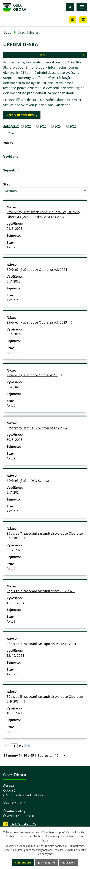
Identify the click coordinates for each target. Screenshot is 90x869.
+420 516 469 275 (23, 824)
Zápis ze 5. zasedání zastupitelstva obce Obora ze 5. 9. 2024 (45, 698)
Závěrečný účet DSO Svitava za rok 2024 (40, 428)
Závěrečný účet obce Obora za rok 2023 (40, 322)
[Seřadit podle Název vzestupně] (15, 142)
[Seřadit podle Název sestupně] (15, 143)
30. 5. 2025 (14, 439)
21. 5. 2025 (14, 228)
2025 (73, 126)
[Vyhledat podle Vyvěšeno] (45, 163)
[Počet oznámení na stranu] (59, 755)
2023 (43, 126)
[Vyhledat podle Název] (45, 149)
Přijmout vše (23, 862)
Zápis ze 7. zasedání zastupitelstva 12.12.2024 (45, 644)
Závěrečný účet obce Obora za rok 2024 (40, 269)
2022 (28, 126)
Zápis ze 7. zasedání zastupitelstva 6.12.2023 (44, 591)
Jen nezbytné (46, 862)
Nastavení (68, 862)
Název (8, 143)
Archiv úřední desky (21, 115)
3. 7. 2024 (13, 334)
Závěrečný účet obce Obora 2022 (35, 375)
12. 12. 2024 (15, 655)
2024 (58, 126)
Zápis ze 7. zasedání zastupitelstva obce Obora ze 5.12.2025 (45, 535)
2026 (11, 133)
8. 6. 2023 (13, 387)
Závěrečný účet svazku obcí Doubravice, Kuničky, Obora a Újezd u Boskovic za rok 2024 (44, 214)
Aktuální (13, 247)
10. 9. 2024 (14, 713)
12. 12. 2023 (15, 603)
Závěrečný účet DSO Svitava (31, 480)
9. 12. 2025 (14, 550)
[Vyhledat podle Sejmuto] (45, 176)
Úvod (7, 32)
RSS (62, 55)
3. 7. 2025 (13, 281)
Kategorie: (11, 126)
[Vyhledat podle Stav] (45, 190)
